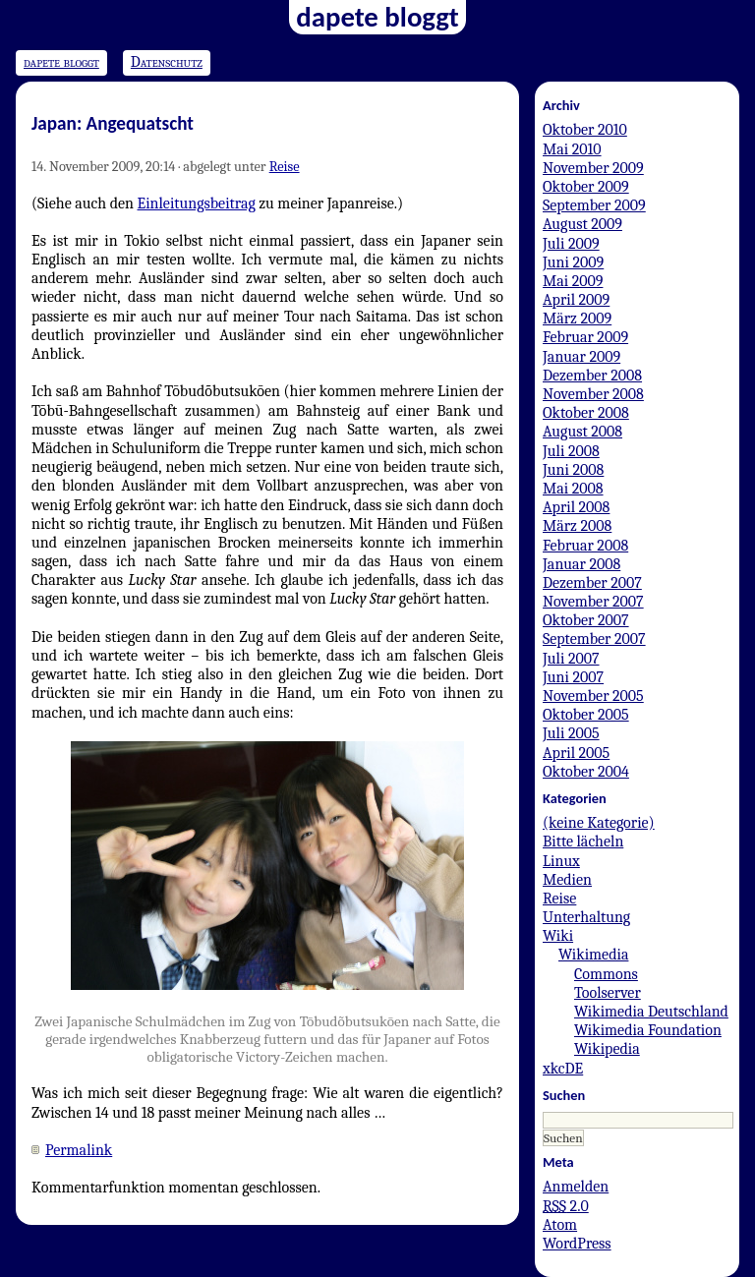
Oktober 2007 (586, 620)
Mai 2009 (573, 281)
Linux (561, 861)
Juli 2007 (571, 659)
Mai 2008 (573, 488)
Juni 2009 (573, 262)
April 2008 (576, 507)
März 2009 (577, 318)
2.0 (566, 1206)
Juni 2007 (573, 677)
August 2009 (582, 224)
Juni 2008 (573, 470)
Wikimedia (593, 954)
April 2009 (576, 300)
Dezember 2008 (592, 375)
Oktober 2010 (585, 130)
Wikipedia (607, 1049)
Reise (284, 166)
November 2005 (593, 696)
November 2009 (593, 168)
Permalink (78, 1150)
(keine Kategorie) (599, 823)
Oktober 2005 (586, 715)
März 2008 (577, 526)
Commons (606, 974)
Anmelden (576, 1186)
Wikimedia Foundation (648, 1030)
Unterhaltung (586, 917)
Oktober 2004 (586, 772)
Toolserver (607, 993)
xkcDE (563, 1068)
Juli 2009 (571, 244)
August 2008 (582, 431)
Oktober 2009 (586, 187)
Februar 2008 (585, 545)
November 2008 (593, 394)
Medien (567, 880)
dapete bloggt (61, 62)
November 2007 (593, 601)
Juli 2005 (571, 733)
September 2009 (594, 205)
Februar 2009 (585, 337)
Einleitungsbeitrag (197, 203)
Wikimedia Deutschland (651, 1011)
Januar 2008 (581, 564)
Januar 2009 (581, 357)
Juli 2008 (571, 451)
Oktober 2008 (586, 413)
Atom (560, 1225)
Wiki (558, 936)
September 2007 (594, 639)
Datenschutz (167, 62)
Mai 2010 (572, 149)
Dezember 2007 (592, 583)
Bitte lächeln (583, 841)
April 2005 (576, 753)
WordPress (577, 1243)
